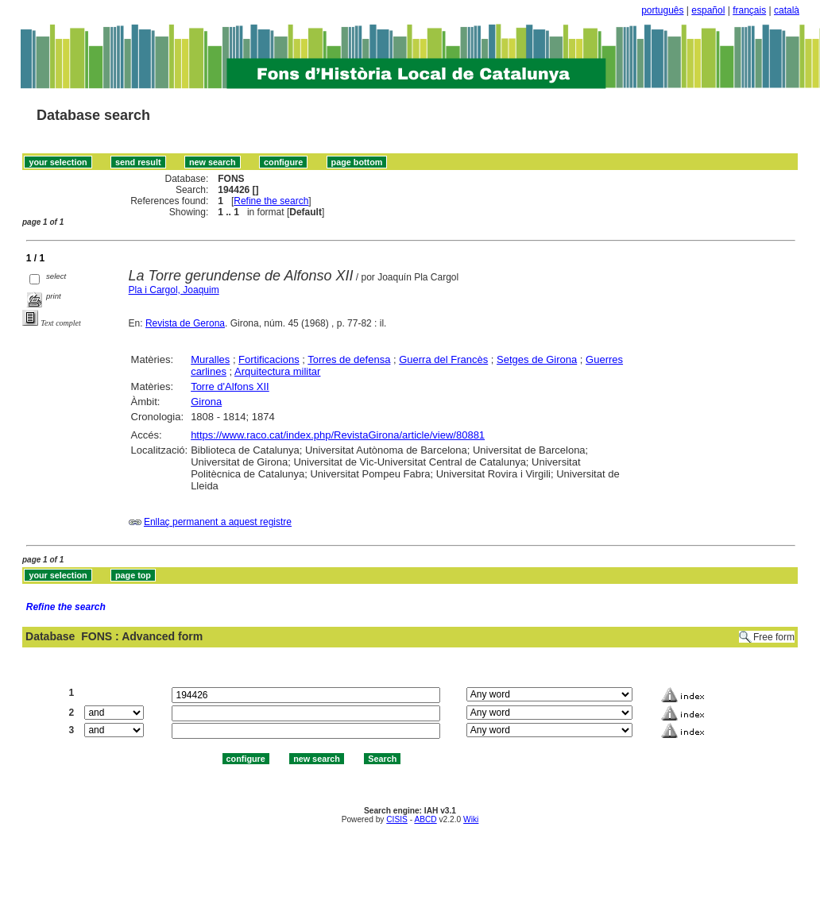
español (708, 10)
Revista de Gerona (185, 323)
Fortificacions (269, 359)
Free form (774, 637)
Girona (206, 402)
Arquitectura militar (277, 371)
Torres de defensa (349, 359)
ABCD (425, 819)
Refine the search (271, 201)
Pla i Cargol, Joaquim (174, 290)
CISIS (397, 819)
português (662, 10)
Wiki (470, 819)
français (749, 10)
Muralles (210, 359)
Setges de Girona (537, 359)
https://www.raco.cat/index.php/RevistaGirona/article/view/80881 (338, 435)
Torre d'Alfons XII (230, 386)
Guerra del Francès (443, 359)
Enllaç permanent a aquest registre (218, 521)
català (786, 10)
